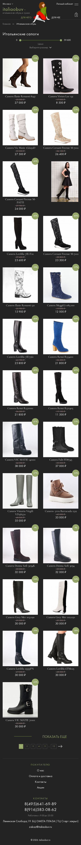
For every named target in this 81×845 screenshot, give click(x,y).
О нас (40, 770)
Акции (40, 787)
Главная (7, 24)
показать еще (54, 737)
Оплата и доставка (40, 776)
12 (53, 746)
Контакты (40, 782)
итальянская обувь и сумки (16, 10)
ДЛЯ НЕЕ (55, 17)
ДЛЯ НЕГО (26, 17)
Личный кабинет (64, 4)
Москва (8, 4)
